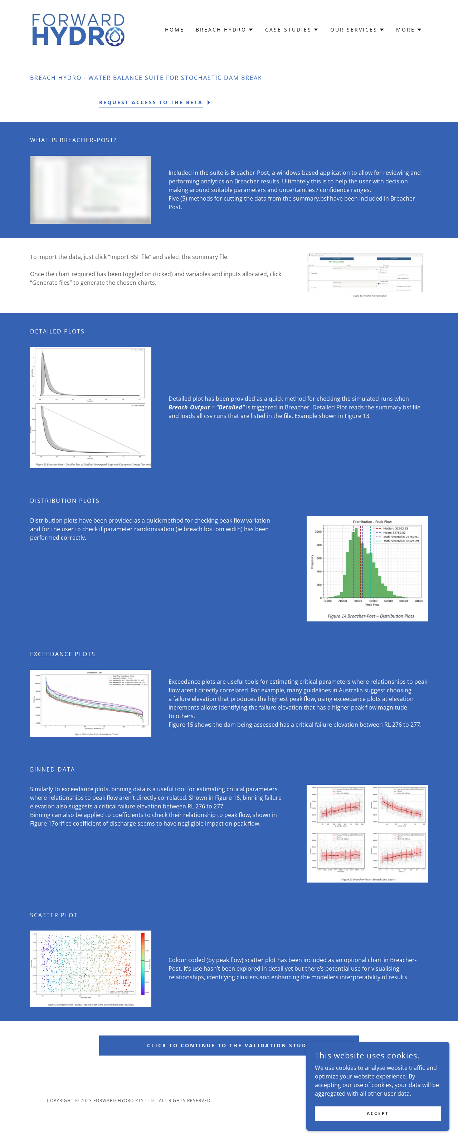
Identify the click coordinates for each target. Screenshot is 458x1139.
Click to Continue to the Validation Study (229, 1045)
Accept (378, 1113)
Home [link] (174, 29)
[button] (225, 29)
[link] (78, 29)
